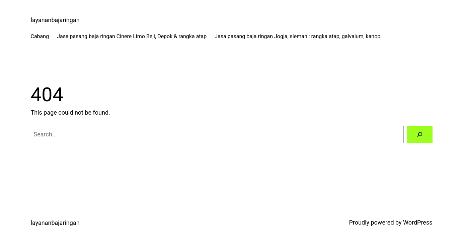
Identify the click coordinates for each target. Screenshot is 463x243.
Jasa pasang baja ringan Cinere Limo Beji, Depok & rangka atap (132, 36)
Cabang (40, 36)
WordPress (417, 222)
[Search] (420, 134)
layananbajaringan (55, 19)
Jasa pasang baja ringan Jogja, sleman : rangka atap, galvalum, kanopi (298, 36)
